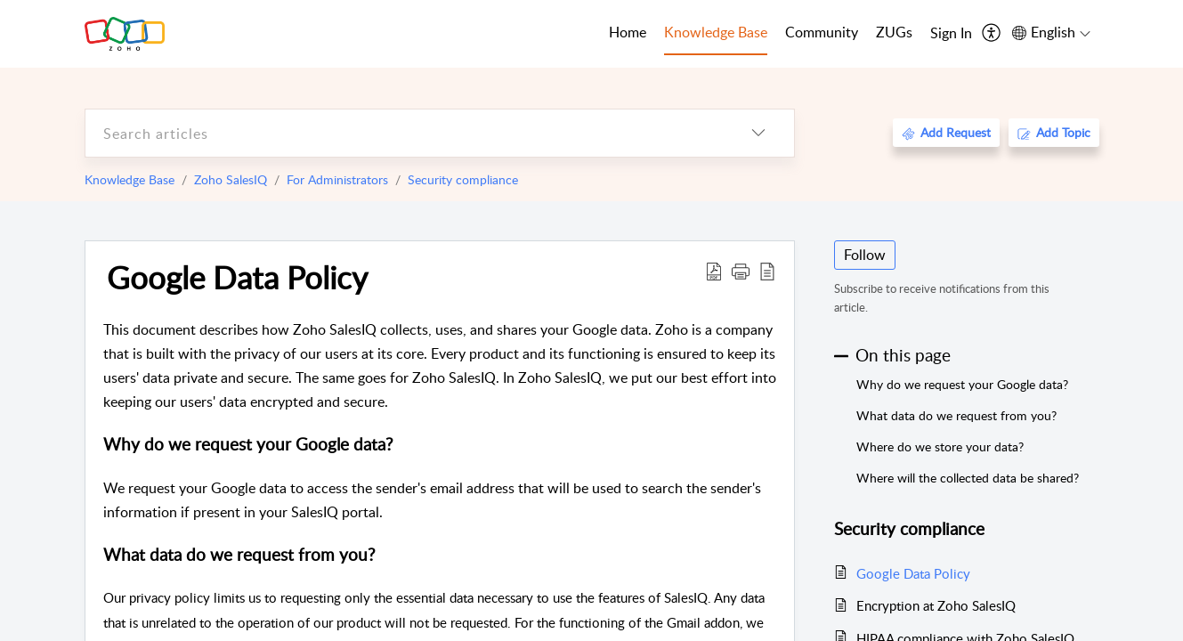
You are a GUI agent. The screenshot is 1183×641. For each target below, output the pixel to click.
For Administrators (337, 179)
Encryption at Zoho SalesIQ (936, 605)
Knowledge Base (129, 179)
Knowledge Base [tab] (715, 32)
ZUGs (894, 32)
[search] (404, 133)
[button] (741, 270)
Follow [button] (865, 254)
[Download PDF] (714, 270)
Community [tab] (821, 32)
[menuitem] (951, 34)
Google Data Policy (237, 277)
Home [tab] (627, 32)
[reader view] (767, 270)
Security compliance (463, 179)
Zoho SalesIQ (230, 179)
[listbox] (758, 133)
